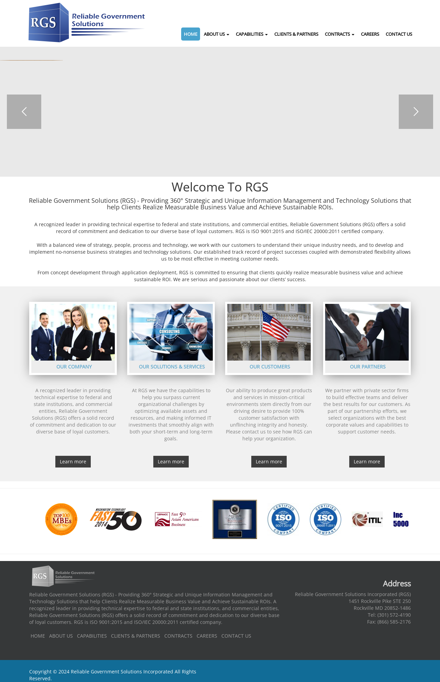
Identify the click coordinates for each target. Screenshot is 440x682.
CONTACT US (399, 34)
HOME (190, 34)
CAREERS (370, 34)
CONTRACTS (339, 34)
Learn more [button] (73, 461)
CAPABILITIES (252, 34)
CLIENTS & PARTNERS (296, 34)
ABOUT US (216, 34)
